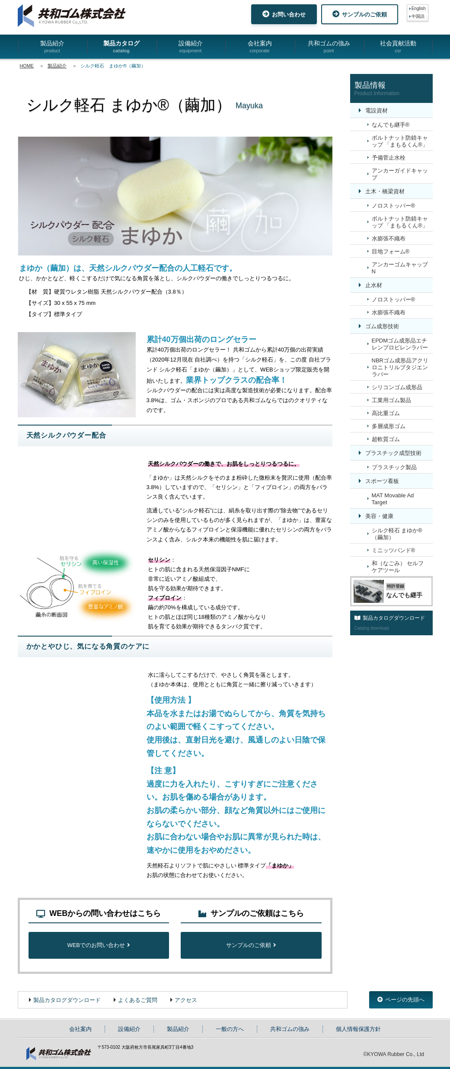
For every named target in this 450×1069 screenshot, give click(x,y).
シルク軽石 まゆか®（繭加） (397, 534)
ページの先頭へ (400, 999)
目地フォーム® (391, 251)
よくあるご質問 (137, 1000)
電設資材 (376, 110)
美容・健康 (379, 516)
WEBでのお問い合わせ (98, 945)
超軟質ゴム (386, 439)
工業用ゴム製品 (391, 400)
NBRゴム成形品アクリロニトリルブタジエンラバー (400, 367)
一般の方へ (230, 1029)
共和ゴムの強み (329, 47)
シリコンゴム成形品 (397, 387)
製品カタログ (121, 47)
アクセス (186, 1000)
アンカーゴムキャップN (400, 268)
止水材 (373, 285)
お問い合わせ (284, 14)
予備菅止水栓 (388, 157)
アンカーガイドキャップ (400, 174)
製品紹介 (52, 47)
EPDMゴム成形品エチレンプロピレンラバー (400, 344)
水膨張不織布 (388, 238)
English (419, 8)
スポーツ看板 (382, 481)
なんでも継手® (391, 125)
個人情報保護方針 (358, 1029)
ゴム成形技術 (382, 326)
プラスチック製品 (394, 467)
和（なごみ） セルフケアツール (398, 566)
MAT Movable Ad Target (393, 499)
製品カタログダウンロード (67, 1000)
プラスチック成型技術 (393, 453)
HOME (27, 65)
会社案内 (259, 47)
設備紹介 (190, 47)
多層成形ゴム (388, 426)
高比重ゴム (386, 413)
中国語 (418, 16)
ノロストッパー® (393, 205)
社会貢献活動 (398, 47)
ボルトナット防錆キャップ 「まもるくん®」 (400, 141)
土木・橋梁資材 (385, 191)
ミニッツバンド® (393, 550)
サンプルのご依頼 (359, 14)
